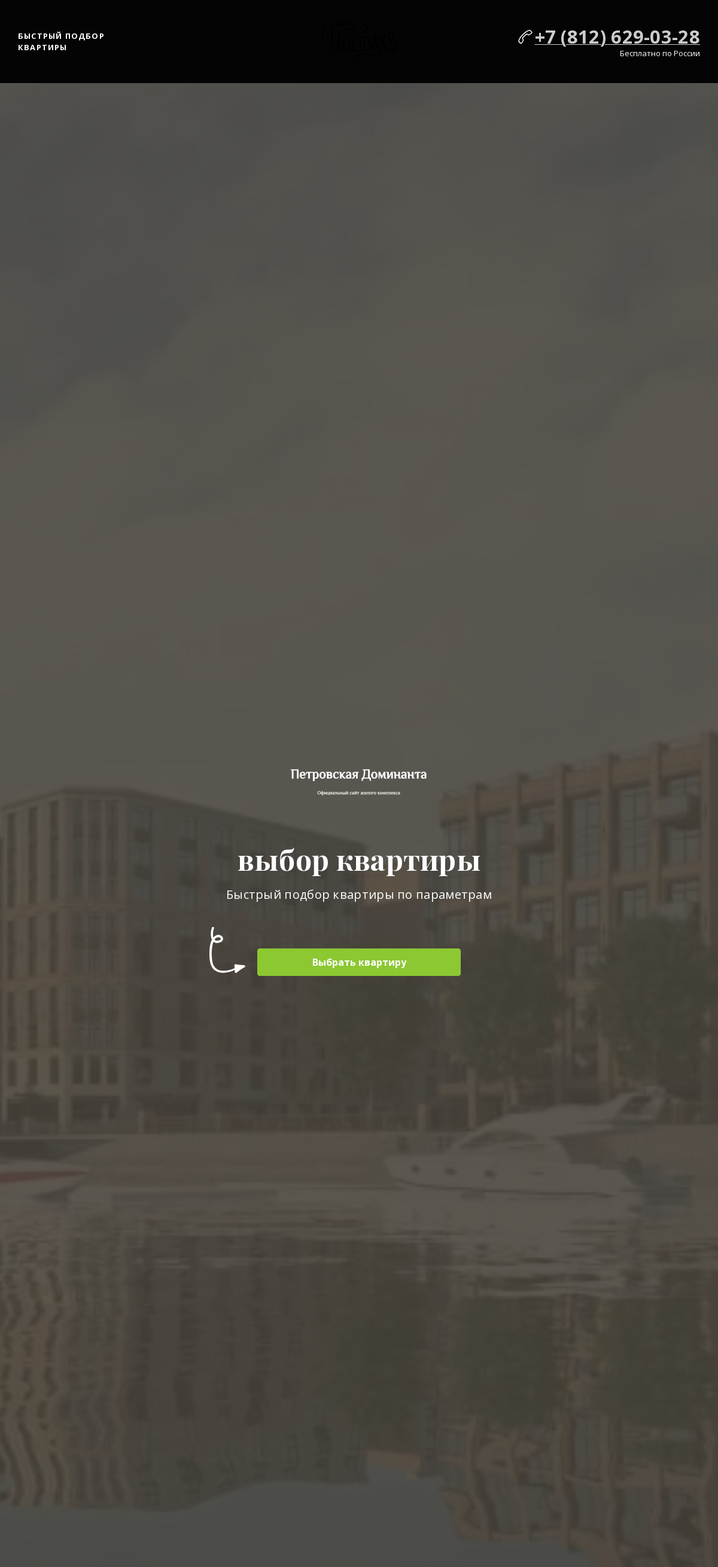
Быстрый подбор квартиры (61, 41)
